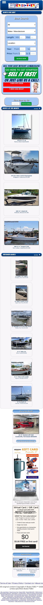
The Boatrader (27, 597)
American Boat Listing (12, 600)
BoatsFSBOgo (6, 598)
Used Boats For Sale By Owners (15, 597)
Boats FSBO (22, 592)
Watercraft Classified (30, 596)
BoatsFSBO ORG (14, 598)
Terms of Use (5, 583)
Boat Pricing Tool (14, 592)
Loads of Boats (35, 597)
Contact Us (29, 583)
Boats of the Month (11, 108)
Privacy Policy (17, 583)
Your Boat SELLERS (19, 596)
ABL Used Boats (4, 592)
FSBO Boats (23, 598)
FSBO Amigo (38, 592)
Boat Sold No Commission (21, 594)
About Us (39, 583)
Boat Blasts (15, 593)
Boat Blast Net (32, 594)
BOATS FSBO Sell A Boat (7, 594)
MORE (37, 108)
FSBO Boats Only (19, 601)
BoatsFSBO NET (30, 592)
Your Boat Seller (9, 596)
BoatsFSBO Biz (31, 598)
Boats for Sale (9, 12)
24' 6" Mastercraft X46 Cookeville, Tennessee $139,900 (26, 435)
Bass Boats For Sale (30, 601)
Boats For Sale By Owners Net (34, 593)
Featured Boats (9, 254)
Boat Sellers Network (5, 593)
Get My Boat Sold (31, 600)
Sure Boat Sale (22, 600)
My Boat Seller (22, 593)
